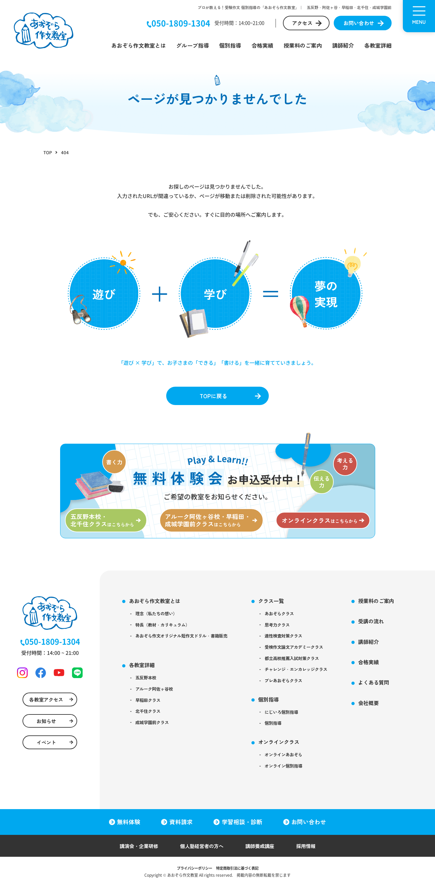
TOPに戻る (213, 396)
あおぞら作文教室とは (138, 45)
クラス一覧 (280, 603)
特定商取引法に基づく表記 (239, 870)
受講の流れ (385, 624)
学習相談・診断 (242, 824)
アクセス (302, 23)
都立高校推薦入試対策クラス (302, 663)
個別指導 (230, 45)
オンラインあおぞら (293, 763)
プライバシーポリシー (192, 870)
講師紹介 (343, 45)
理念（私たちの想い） (158, 616)
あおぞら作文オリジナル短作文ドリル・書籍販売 (185, 640)
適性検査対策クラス (293, 640)
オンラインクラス (288, 750)
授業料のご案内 (303, 45)
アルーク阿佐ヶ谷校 (156, 694)
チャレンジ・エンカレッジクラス (307, 675)
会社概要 (383, 708)
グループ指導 (192, 45)
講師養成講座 (262, 848)
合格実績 (262, 45)
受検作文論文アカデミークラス (304, 651)
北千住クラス (149, 717)
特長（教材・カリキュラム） (165, 628)
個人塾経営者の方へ (201, 848)
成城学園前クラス (154, 729)
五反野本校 (147, 683)
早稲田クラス (149, 706)
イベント (46, 750)
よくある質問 (388, 687)
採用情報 (309, 848)
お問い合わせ (358, 23)
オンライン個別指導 (293, 775)
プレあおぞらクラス (293, 686)
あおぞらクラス (289, 616)
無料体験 (128, 824)
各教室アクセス (46, 705)
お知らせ (46, 727)
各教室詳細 (378, 45)
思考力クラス (286, 628)
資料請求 (181, 824)
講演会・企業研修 (136, 848)
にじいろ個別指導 (291, 719)
